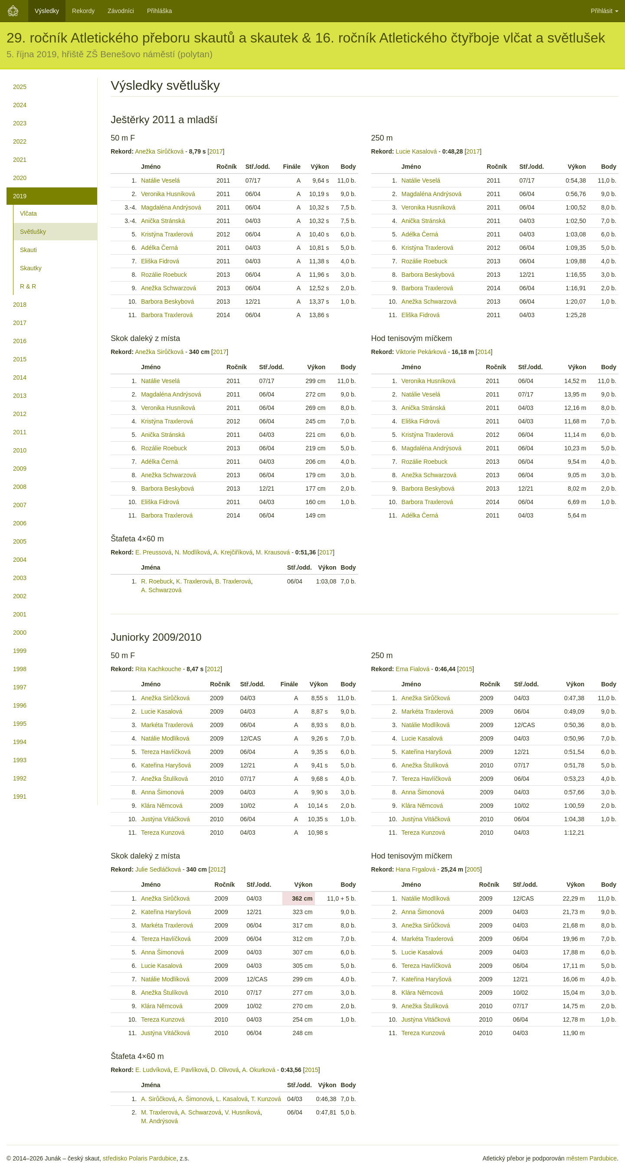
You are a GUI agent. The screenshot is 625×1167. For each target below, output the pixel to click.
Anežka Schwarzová (168, 288)
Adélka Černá (159, 247)
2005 (19, 541)
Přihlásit (604, 10)
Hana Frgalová (415, 869)
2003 (19, 577)
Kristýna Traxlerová (167, 234)
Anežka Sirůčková (159, 151)
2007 (19, 505)
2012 (19, 413)
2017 (19, 322)
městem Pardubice (591, 1158)
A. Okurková (258, 1069)
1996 (19, 705)
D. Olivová (225, 1069)
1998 (19, 668)
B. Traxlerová (233, 581)
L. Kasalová (232, 1098)
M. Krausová (273, 552)
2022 (19, 141)
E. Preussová (153, 552)
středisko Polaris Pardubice (140, 1158)
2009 (19, 468)
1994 (19, 741)
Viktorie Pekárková (421, 351)
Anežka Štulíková (164, 778)
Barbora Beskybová (167, 301)
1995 (19, 723)
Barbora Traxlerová (167, 314)
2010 (19, 450)
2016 (19, 341)
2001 (19, 614)
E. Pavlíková (191, 1069)
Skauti (28, 249)
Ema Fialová (412, 668)
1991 (19, 796)
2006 (19, 523)
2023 (19, 123)
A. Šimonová (195, 1098)
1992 (19, 778)
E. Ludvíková (152, 1069)
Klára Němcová (162, 805)
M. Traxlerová (159, 1112)
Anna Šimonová (162, 792)
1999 (19, 650)
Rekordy (83, 10)
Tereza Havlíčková (165, 751)
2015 (19, 359)
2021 (19, 159)
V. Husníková (242, 1112)
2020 (19, 177)
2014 (19, 377)
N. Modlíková (192, 552)
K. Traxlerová (194, 581)
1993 (19, 760)
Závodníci (121, 10)
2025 (19, 86)
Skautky (31, 268)
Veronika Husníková (168, 193)
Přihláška (159, 10)
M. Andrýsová (159, 1121)
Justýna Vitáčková (165, 819)
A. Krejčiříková (232, 552)
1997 (19, 687)
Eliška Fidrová (160, 261)
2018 (19, 304)
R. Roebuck (157, 581)
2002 (19, 596)
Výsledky (47, 10)
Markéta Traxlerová (167, 724)
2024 (19, 105)
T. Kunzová (266, 1098)
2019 (19, 196)
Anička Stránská (163, 220)
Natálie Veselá (160, 180)
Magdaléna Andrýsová (171, 207)
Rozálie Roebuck (164, 274)
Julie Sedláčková (158, 869)
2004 (19, 559)
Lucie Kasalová (416, 151)
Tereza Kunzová (162, 832)
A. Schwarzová (161, 590)
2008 (19, 486)
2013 (19, 395)
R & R (28, 286)
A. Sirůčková (158, 1098)
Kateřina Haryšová (166, 765)
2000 (19, 632)
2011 (19, 432)
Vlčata (28, 213)
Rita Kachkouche (158, 668)
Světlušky (33, 231)
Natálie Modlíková (165, 738)
